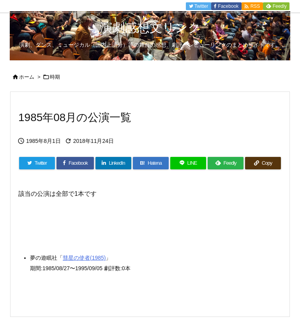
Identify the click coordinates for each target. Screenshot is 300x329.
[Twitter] (37, 163)
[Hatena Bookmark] (151, 163)
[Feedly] (226, 163)
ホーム (26, 77)
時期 (55, 77)
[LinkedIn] (113, 163)
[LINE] (188, 163)
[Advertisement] (80, 219)
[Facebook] (75, 163)
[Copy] (263, 163)
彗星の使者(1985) (84, 258)
